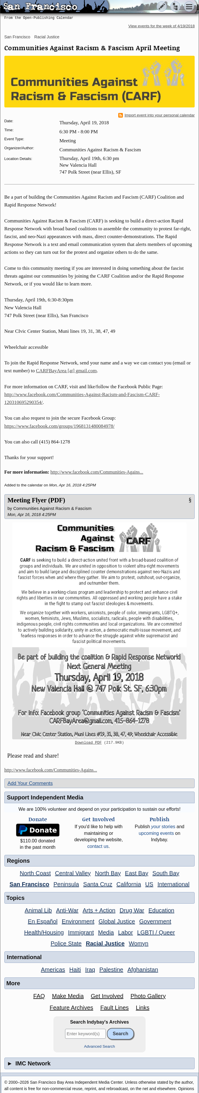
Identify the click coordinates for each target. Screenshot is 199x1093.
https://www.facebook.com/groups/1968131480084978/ (59, 426)
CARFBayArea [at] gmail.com (66, 370)
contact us (98, 846)
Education (161, 910)
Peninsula (66, 884)
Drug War (132, 910)
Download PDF (88, 742)
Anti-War (67, 910)
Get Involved (107, 996)
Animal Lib (38, 910)
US (149, 884)
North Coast (35, 873)
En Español (43, 921)
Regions (18, 860)
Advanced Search (99, 1046)
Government (155, 921)
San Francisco (17, 37)
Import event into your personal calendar (156, 115)
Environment (78, 921)
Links (143, 1007)
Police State (66, 943)
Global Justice (116, 921)
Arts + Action (99, 910)
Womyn (138, 943)
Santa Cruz (97, 884)
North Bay (108, 873)
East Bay (136, 873)
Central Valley (73, 873)
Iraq (90, 969)
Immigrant (81, 932)
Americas (53, 969)
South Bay (166, 873)
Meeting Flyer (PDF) (36, 500)
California (128, 884)
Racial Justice (46, 37)
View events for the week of (161, 26)
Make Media (68, 996)
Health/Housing (44, 932)
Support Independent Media (45, 797)
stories (163, 826)
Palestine (111, 969)
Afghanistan (143, 969)
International (173, 884)
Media (106, 932)
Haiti (75, 969)
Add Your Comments (30, 783)
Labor (125, 932)
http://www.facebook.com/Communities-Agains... (97, 472)
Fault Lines (114, 1007)
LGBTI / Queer (156, 932)
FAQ (39, 996)
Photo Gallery (148, 996)
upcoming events (156, 833)
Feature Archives (71, 1007)
